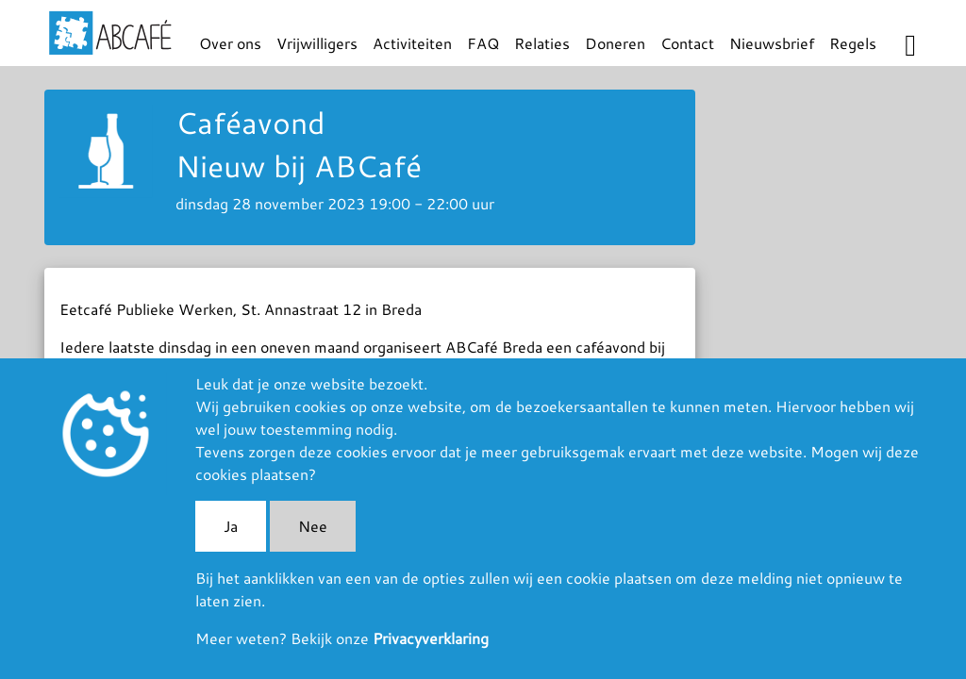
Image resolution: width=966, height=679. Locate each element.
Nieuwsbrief (771, 43)
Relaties (542, 43)
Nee (312, 526)
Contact (687, 43)
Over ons (230, 43)
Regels (852, 43)
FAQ (483, 43)
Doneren (615, 43)
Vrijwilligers (317, 43)
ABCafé (110, 33)
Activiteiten (412, 43)
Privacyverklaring (431, 638)
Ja (231, 526)
